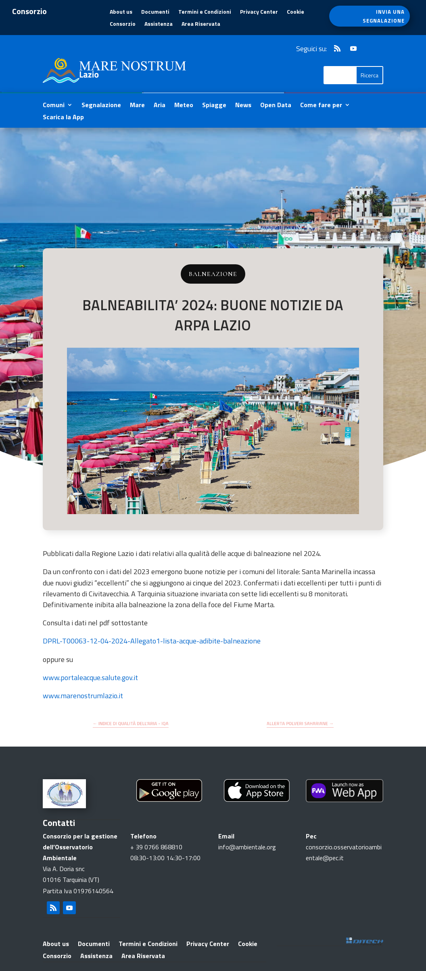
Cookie (295, 12)
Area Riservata (201, 24)
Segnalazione (101, 106)
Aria (159, 106)
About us (121, 12)
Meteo (183, 106)
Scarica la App (63, 118)
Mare (137, 106)
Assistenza (158, 24)
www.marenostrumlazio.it (83, 695)
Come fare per (321, 106)
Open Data (275, 106)
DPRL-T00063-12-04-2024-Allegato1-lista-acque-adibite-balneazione (152, 640)
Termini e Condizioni (204, 12)
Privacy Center (259, 12)
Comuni (54, 106)
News (243, 106)
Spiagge (214, 106)
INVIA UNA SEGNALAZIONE (384, 16)
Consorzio (123, 24)
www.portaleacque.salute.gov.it (90, 677)
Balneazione (213, 274)
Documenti (155, 12)
